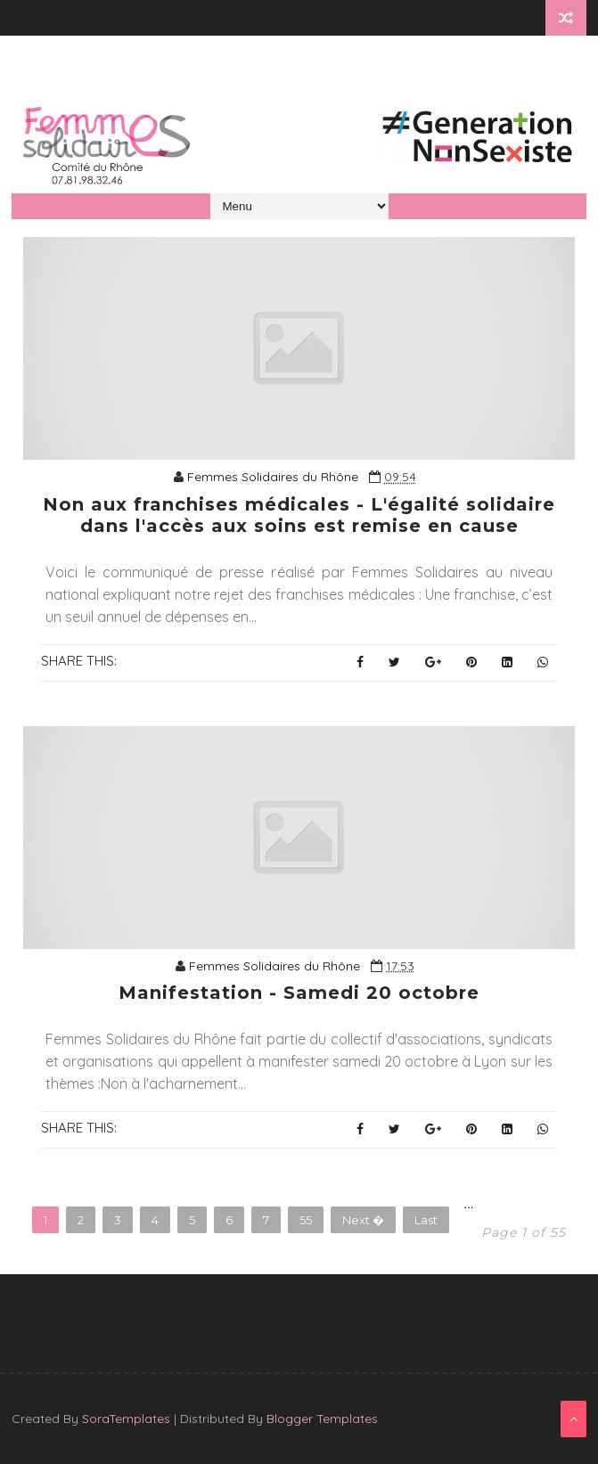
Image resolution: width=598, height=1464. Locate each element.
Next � (363, 1220)
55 (305, 1220)
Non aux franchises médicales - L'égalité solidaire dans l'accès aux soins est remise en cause (299, 515)
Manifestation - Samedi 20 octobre (299, 992)
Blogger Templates (322, 1419)
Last (426, 1220)
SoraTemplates (126, 1419)
